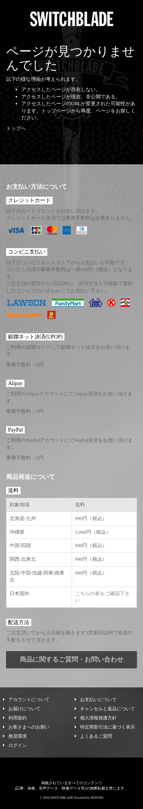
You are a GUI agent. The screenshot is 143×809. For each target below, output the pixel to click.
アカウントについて (26, 699)
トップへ (16, 128)
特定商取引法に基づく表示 (105, 727)
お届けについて (21, 708)
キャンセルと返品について (105, 708)
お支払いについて (96, 699)
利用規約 (15, 718)
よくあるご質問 (93, 736)
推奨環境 (15, 736)
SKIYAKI (96, 797)
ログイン (15, 745)
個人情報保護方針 (96, 718)
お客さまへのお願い (26, 727)
